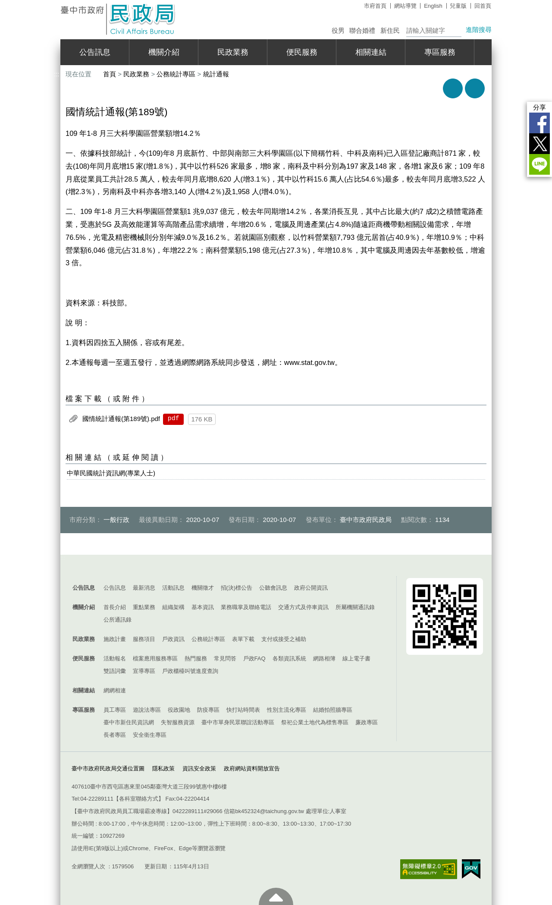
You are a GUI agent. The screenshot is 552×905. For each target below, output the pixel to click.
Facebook (539, 123)
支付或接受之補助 (283, 639)
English (433, 6)
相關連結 (370, 52)
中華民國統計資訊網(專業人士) (111, 473)
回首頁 (482, 6)
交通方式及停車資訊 (303, 607)
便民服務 (301, 52)
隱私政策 (163, 768)
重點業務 (144, 607)
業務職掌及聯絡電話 (246, 607)
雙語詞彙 (115, 671)
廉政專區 (366, 722)
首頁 (109, 74)
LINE (539, 164)
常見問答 (225, 658)
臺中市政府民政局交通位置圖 (108, 768)
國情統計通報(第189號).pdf (121, 418)
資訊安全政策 (199, 768)
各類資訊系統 (289, 658)
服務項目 (144, 639)
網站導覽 (405, 6)
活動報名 (115, 658)
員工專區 (115, 710)
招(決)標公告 (237, 587)
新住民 (390, 30)
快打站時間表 (243, 710)
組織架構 (173, 607)
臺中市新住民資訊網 (129, 722)
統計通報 (216, 74)
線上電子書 (356, 658)
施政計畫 (115, 639)
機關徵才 (202, 587)
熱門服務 (196, 658)
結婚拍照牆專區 (332, 710)
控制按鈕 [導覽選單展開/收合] (276, 567)
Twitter (539, 143)
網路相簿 (324, 658)
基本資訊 (202, 607)
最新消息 (144, 587)
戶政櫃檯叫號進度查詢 (190, 671)
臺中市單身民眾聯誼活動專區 (237, 722)
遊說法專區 (147, 710)
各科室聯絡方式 (138, 798)
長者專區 (115, 735)
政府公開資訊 (311, 587)
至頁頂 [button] (276, 896)
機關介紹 (163, 52)
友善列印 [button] (453, 88)
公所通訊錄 (118, 619)
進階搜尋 (479, 29)
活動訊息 (173, 587)
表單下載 (243, 639)
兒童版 (458, 6)
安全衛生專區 (149, 735)
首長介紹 (115, 607)
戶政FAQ (254, 658)
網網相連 (115, 690)
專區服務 (439, 52)
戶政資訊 (173, 639)
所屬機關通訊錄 (355, 607)
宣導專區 (144, 671)
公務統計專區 (176, 74)
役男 (338, 30)
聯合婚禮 (362, 30)
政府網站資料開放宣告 (252, 768)
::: (57, 3)
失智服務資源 (177, 722)
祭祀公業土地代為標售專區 (314, 722)
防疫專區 (208, 710)
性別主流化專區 (286, 710)
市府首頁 (375, 6)
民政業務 (232, 52)
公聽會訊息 (273, 587)
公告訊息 (94, 52)
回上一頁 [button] (475, 88)
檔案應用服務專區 (155, 658)
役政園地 (179, 710)
